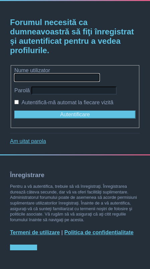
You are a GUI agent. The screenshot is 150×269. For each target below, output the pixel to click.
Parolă (22, 90)
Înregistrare (23, 247)
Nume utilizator (32, 70)
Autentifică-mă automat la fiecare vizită (63, 102)
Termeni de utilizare (35, 232)
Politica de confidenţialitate (98, 232)
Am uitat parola (28, 141)
